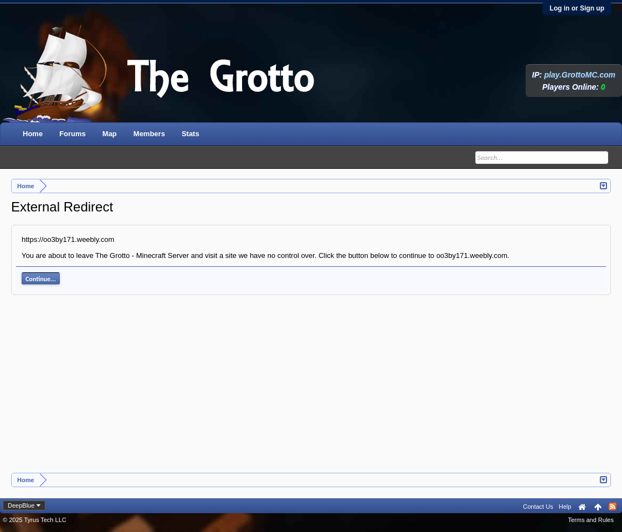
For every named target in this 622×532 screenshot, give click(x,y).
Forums (72, 134)
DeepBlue (21, 505)
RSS (612, 506)
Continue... (40, 279)
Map (109, 134)
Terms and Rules (591, 519)
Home (33, 134)
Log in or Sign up (576, 8)
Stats (190, 134)
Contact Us (538, 506)
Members (149, 134)
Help (565, 506)
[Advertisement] (311, 389)
